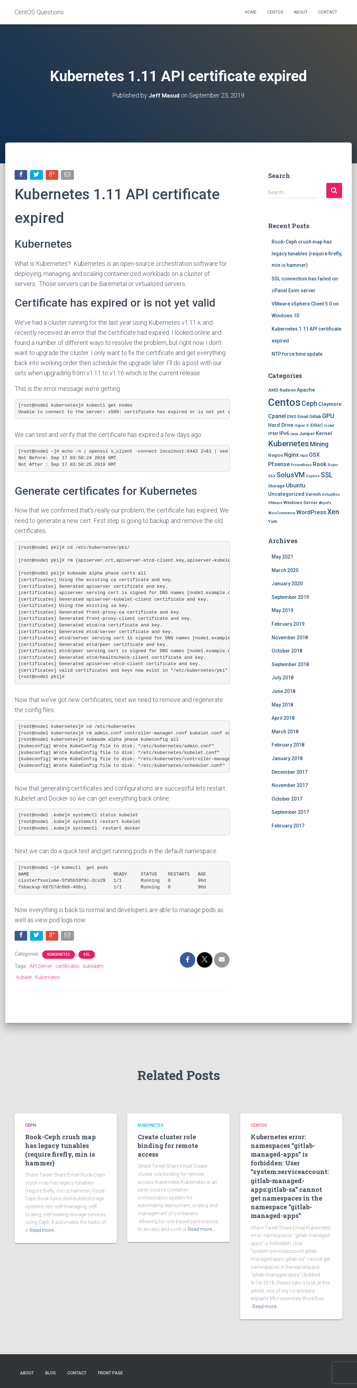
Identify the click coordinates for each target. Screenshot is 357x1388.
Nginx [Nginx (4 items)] (291, 455)
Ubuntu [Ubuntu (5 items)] (295, 484)
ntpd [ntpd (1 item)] (304, 455)
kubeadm (93, 967)
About (300, 12)
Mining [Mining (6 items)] (319, 444)
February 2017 (288, 825)
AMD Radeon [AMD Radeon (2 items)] (282, 390)
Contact (327, 12)
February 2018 (288, 745)
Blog (50, 1373)
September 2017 (290, 812)
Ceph (30, 1125)
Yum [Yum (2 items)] (272, 521)
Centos (275, 12)
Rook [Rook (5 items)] (320, 464)
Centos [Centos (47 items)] (284, 402)
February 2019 (288, 623)
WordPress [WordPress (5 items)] (311, 511)
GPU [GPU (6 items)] (328, 415)
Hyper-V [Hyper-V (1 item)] (302, 425)
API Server (41, 967)
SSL (86, 955)
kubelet (24, 978)
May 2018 (282, 704)
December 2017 (289, 771)
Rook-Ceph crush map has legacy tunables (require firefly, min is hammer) (307, 253)
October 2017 (287, 798)
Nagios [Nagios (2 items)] (275, 455)
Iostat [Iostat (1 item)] (329, 425)
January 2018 (287, 758)
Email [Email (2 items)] (302, 416)
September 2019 (290, 597)
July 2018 (283, 677)
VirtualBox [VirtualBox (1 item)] (331, 494)
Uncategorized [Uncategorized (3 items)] (286, 494)
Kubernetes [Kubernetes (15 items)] (288, 443)
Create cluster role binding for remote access (168, 1145)
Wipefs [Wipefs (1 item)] (325, 503)
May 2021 (282, 556)
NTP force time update (297, 354)
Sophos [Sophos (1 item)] (313, 475)
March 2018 (285, 731)
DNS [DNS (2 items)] (291, 416)
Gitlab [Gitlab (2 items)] (315, 416)
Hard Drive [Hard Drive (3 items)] (281, 425)
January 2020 (287, 583)
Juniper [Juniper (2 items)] (307, 433)
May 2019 (282, 610)
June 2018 (283, 691)
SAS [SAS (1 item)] (271, 475)
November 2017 (290, 785)
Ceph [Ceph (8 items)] (309, 403)
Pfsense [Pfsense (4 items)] (279, 464)
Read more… (43, 1230)
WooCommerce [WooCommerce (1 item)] (281, 512)
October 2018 (287, 651)
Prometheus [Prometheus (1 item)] (301, 465)
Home (251, 12)
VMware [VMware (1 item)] (275, 503)
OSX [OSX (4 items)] (314, 455)
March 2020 (285, 570)
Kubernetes (58, 955)
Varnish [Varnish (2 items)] (313, 494)
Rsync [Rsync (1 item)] (333, 465)
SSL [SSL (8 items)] (327, 475)
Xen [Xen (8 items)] (333, 512)
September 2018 (290, 664)
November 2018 (290, 637)
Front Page (110, 1373)
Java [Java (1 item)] (294, 433)
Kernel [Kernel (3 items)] (324, 433)
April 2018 (283, 718)
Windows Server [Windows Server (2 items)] (300, 502)
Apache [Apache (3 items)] (306, 390)
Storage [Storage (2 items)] (276, 485)
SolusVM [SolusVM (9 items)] (290, 474)
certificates (67, 967)
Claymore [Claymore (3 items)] (330, 404)
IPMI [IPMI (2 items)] (273, 433)
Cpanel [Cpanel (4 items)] (277, 416)
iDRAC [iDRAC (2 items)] (316, 424)
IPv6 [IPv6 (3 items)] (284, 433)
